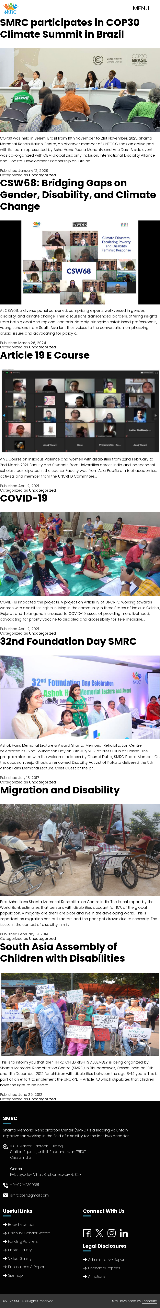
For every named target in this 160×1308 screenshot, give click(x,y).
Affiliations (96, 1276)
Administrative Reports (107, 1259)
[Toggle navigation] (145, 8)
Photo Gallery (20, 1249)
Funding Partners (23, 1241)
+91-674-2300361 (24, 1184)
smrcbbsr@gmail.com (29, 1195)
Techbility (149, 1301)
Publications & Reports (27, 1266)
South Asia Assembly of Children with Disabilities (62, 952)
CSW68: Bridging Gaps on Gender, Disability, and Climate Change (78, 194)
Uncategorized (42, 175)
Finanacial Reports (104, 1268)
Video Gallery (20, 1258)
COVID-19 (23, 498)
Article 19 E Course (45, 355)
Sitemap (15, 1275)
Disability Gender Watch (29, 1233)
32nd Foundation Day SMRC (68, 641)
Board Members (22, 1224)
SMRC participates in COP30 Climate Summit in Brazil (70, 28)
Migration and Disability (60, 790)
